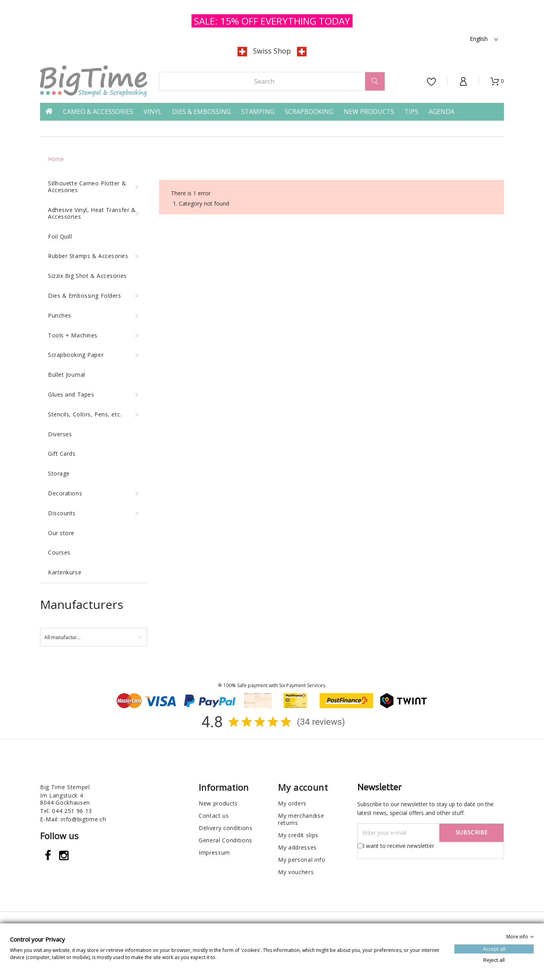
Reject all (494, 959)
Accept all (494, 948)
